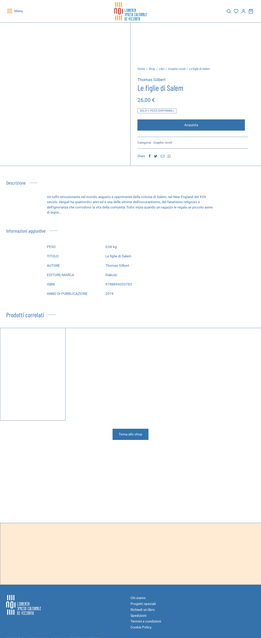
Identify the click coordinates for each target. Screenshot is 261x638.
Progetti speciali (143, 606)
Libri (164, 71)
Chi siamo (138, 600)
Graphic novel (179, 71)
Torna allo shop (130, 436)
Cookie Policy (141, 629)
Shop (154, 71)
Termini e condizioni (145, 623)
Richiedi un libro (142, 612)
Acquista (192, 127)
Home (143, 71)
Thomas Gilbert (154, 81)
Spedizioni (138, 618)
